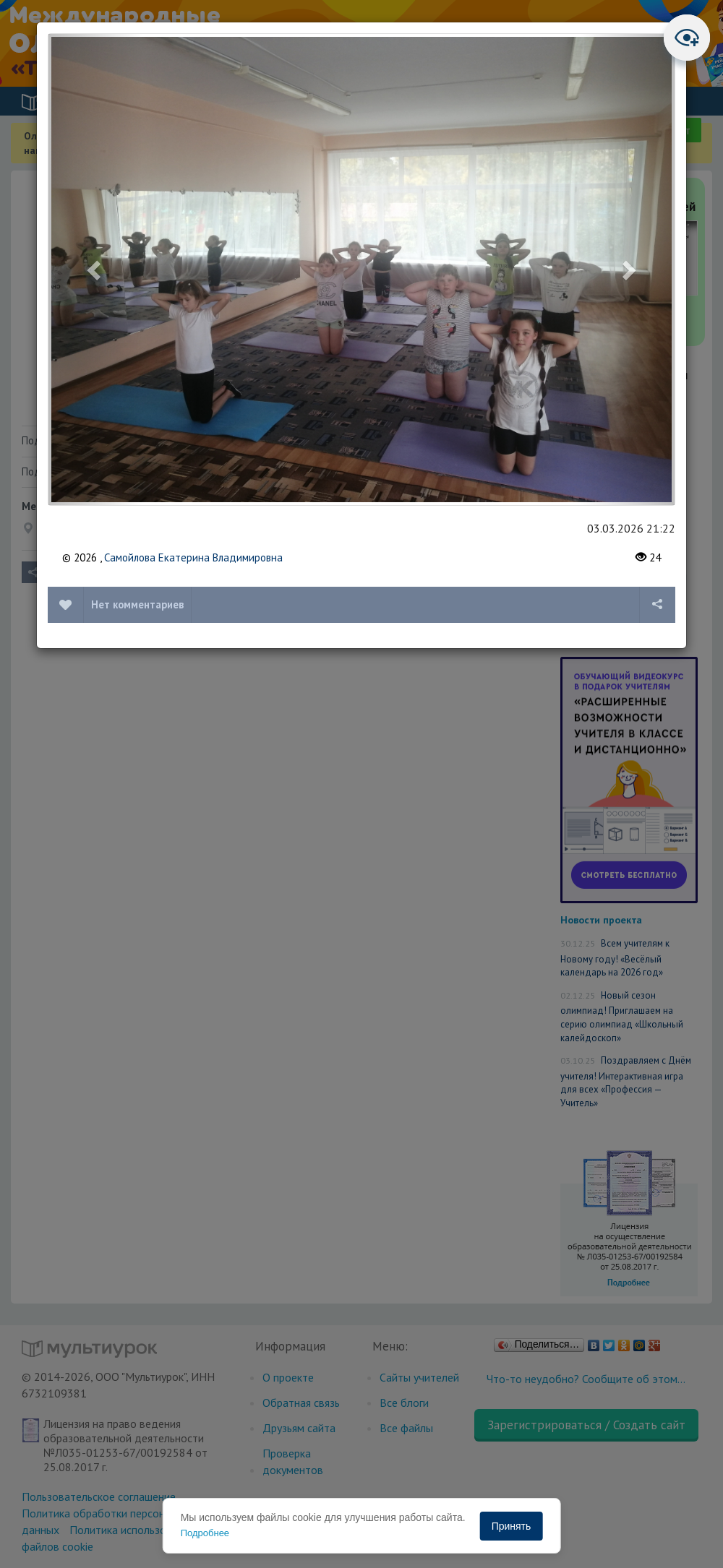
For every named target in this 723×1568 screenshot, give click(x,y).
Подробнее (205, 1533)
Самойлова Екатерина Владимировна (193, 557)
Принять (511, 1526)
